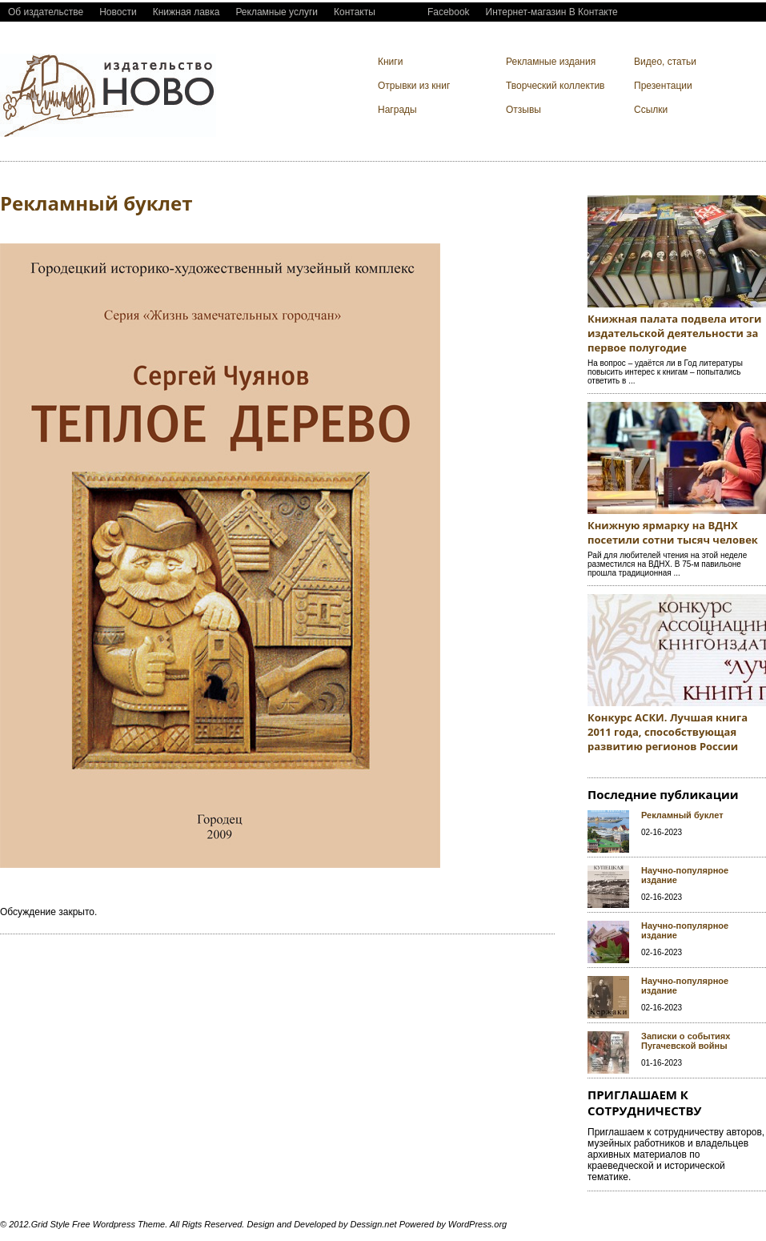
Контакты (354, 12)
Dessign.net (374, 1224)
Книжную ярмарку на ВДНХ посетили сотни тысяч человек (673, 532)
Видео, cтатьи (665, 61)
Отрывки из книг (414, 85)
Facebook (448, 12)
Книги (390, 61)
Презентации (663, 85)
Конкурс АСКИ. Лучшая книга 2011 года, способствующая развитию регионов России (668, 731)
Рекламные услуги (276, 12)
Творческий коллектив (555, 85)
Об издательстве (45, 12)
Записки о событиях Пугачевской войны (685, 1040)
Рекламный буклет (682, 815)
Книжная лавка (186, 12)
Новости (117, 12)
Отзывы (523, 109)
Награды (397, 109)
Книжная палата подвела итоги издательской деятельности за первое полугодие (674, 333)
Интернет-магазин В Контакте (552, 12)
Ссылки (651, 109)
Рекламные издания (551, 61)
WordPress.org (477, 1224)
